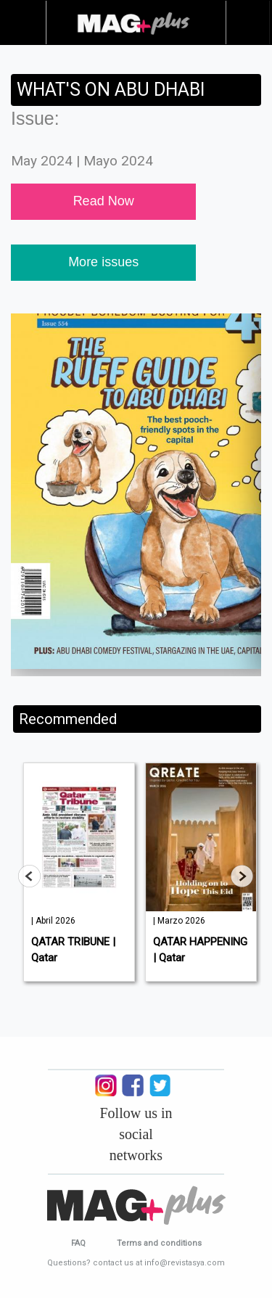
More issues (103, 261)
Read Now (103, 201)
